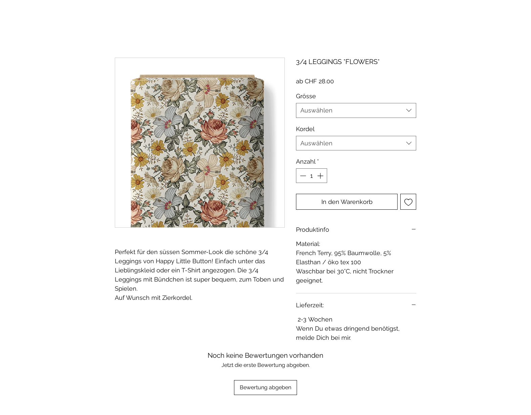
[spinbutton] (311, 176)
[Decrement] (302, 176)
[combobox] (356, 110)
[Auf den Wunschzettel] (408, 202)
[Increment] (321, 176)
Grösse (306, 96)
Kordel (305, 128)
